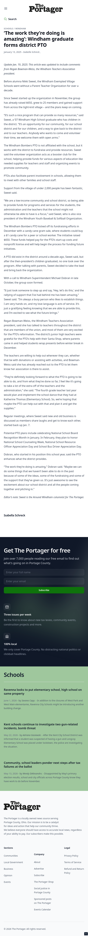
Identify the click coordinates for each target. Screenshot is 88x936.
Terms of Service (72, 862)
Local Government (13, 862)
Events (7, 881)
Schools (9, 28)
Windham (20, 28)
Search (12, 19)
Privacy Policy (71, 855)
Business (8, 868)
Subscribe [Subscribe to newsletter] (44, 590)
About (37, 862)
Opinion (8, 875)
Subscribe (39, 875)
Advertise (39, 868)
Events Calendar (42, 909)
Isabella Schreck (31, 51)
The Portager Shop (44, 881)
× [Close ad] (86, 933)
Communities (11, 855)
